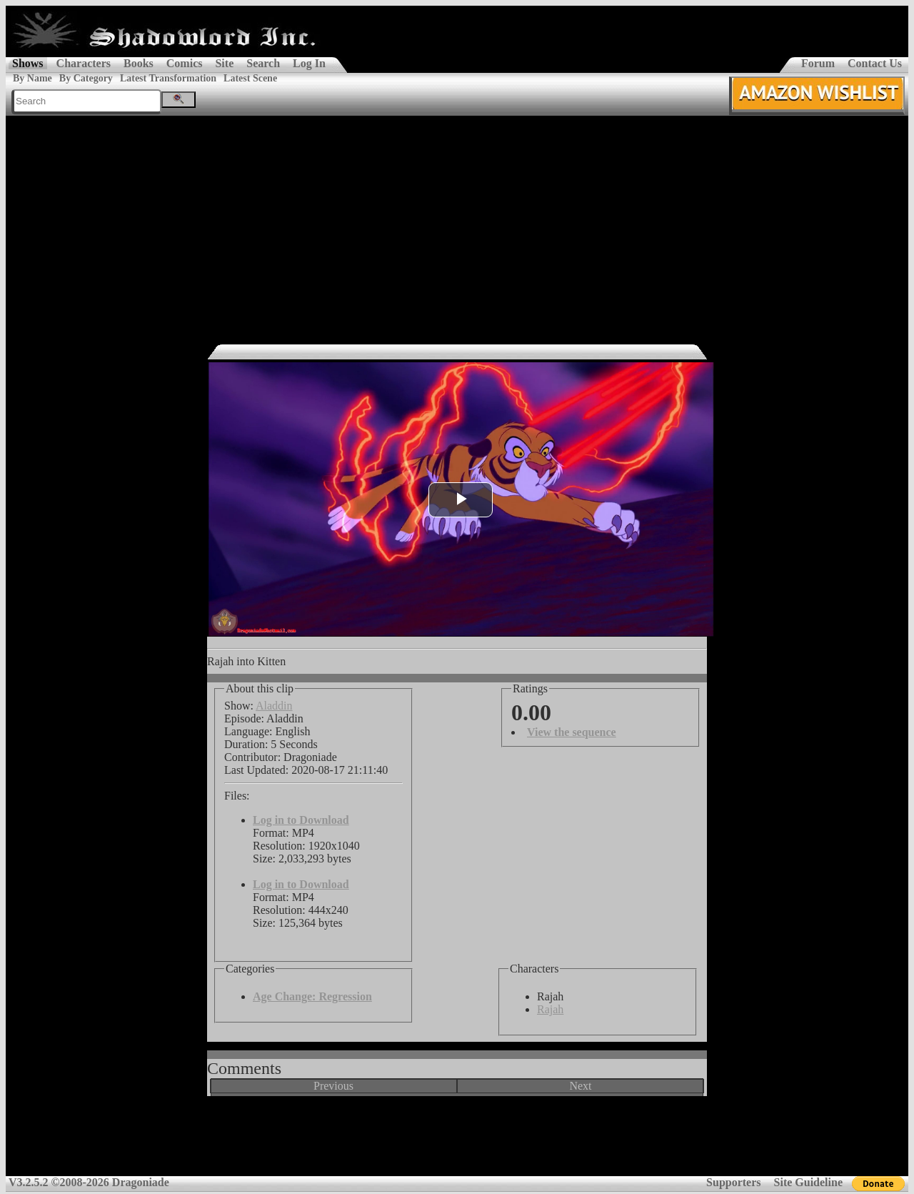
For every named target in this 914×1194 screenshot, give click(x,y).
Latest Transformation (168, 78)
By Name (32, 78)
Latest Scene (250, 78)
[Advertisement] (457, 223)
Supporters (733, 1182)
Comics (184, 63)
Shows (28, 63)
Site (224, 63)
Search (263, 63)
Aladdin (274, 706)
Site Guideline (808, 1182)
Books (139, 63)
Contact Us (875, 63)
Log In (309, 63)
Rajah (550, 1009)
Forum (818, 63)
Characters (83, 63)
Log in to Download (301, 820)
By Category (86, 78)
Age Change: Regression (312, 996)
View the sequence (571, 732)
